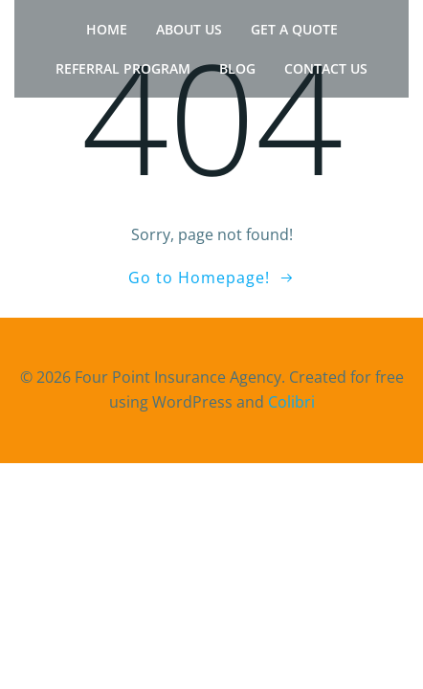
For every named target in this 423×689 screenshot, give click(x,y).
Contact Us (325, 68)
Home (106, 29)
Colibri (291, 401)
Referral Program (123, 68)
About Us (189, 29)
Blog (237, 68)
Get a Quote (294, 29)
